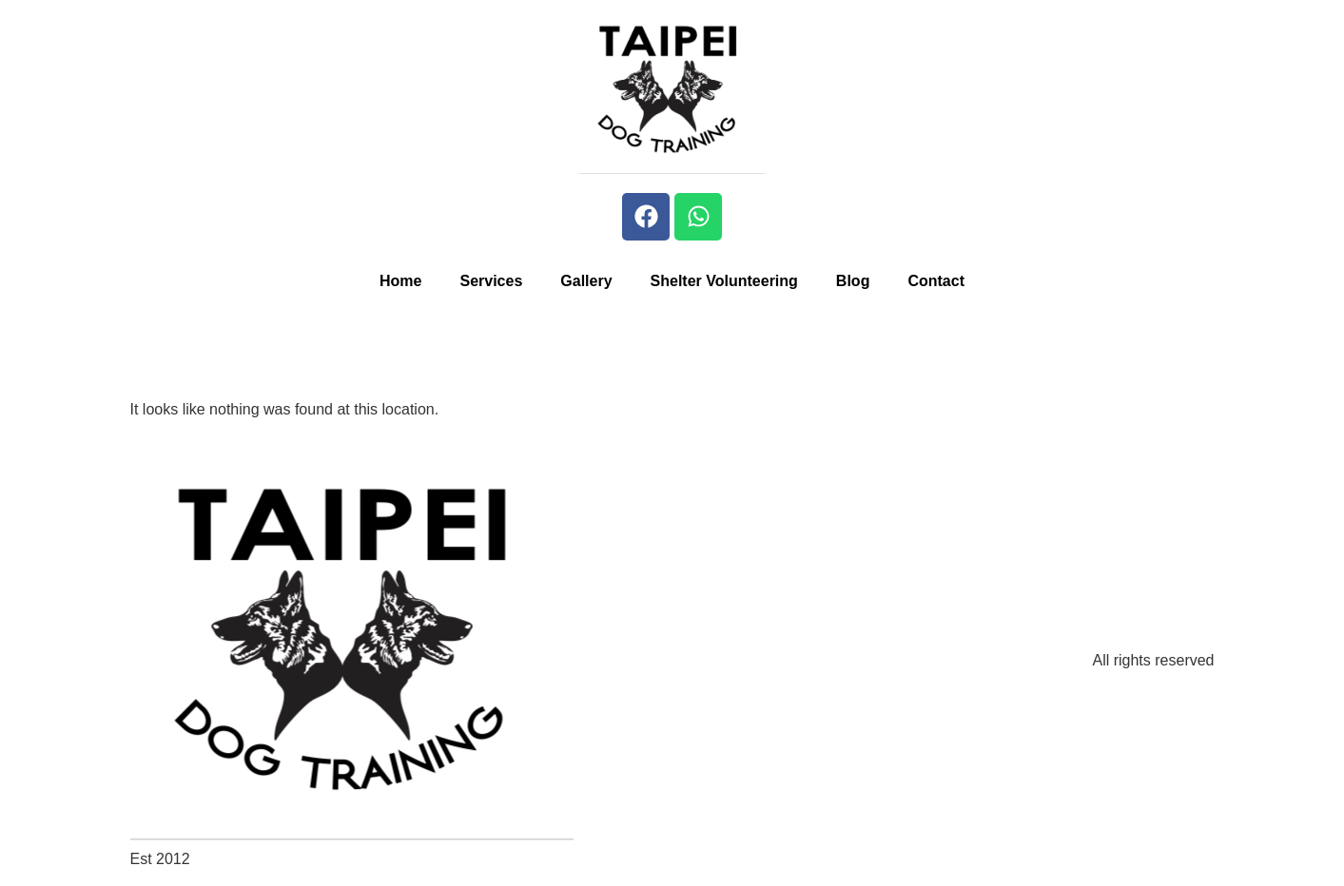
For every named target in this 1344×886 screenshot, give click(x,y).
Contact (935, 281)
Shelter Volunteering (724, 281)
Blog (853, 281)
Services (490, 281)
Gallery (586, 281)
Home (400, 281)
